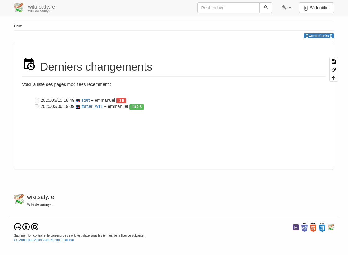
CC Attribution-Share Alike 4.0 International (44, 240)
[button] (286, 8)
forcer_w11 (92, 106)
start (86, 100)
